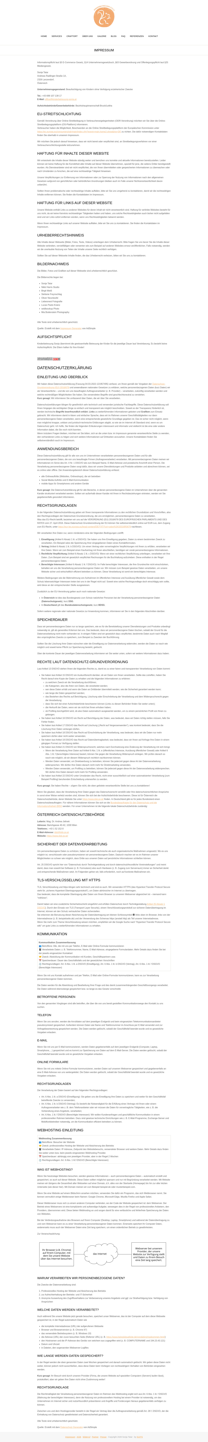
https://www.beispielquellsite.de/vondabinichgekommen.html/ (135, 1337)
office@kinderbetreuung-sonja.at (60, 99)
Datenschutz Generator (71, 1427)
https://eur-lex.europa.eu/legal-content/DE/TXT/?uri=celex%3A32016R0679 (94, 527)
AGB (79, 1437)
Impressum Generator (71, 328)
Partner (95, 1437)
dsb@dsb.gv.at (61, 832)
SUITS (140, 1437)
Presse (103, 1437)
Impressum (70, 1437)
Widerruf (86, 1437)
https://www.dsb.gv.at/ (93, 799)
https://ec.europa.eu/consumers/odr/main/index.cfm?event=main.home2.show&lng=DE (79, 132)
